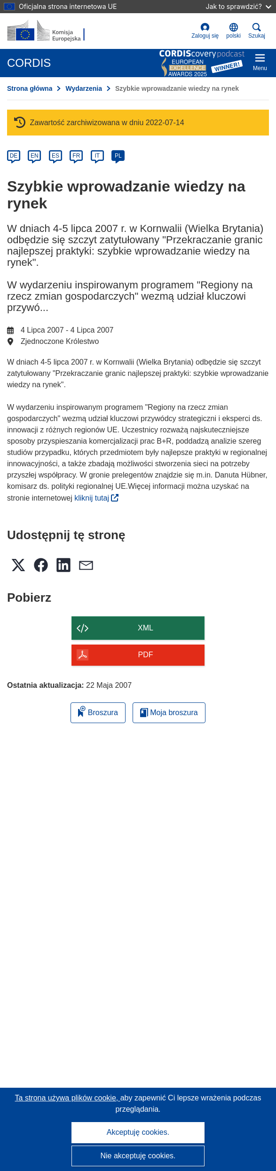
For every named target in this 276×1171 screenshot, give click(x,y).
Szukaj (256, 31)
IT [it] (97, 155)
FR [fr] (76, 155)
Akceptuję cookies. (138, 1132)
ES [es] (55, 155)
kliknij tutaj (96, 498)
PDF (145, 655)
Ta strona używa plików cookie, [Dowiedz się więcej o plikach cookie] (67, 1098)
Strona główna (29, 88)
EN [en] (35, 155)
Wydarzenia (83, 88)
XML (145, 628)
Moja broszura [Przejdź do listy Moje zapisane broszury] (169, 712)
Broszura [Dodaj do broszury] (98, 711)
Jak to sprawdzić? (238, 6)
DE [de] (14, 155)
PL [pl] (118, 155)
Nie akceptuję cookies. (137, 1156)
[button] (233, 31)
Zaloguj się (205, 31)
